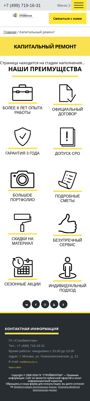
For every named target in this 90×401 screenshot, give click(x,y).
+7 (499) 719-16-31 (22, 5)
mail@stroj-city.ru (28, 361)
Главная (10, 32)
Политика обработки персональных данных (56, 388)
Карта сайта (15, 367)
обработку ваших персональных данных (35, 386)
